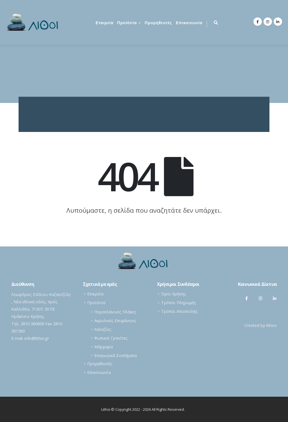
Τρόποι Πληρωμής (178, 302)
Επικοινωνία (189, 23)
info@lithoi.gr (36, 338)
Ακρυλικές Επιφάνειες (115, 320)
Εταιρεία (105, 23)
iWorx (271, 325)
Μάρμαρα (103, 346)
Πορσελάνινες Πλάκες (115, 312)
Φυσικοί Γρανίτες (111, 338)
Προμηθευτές (158, 23)
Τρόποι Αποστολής (179, 311)
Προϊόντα (127, 23)
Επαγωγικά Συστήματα (115, 355)
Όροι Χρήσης (173, 294)
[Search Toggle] (216, 22)
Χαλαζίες (102, 329)
